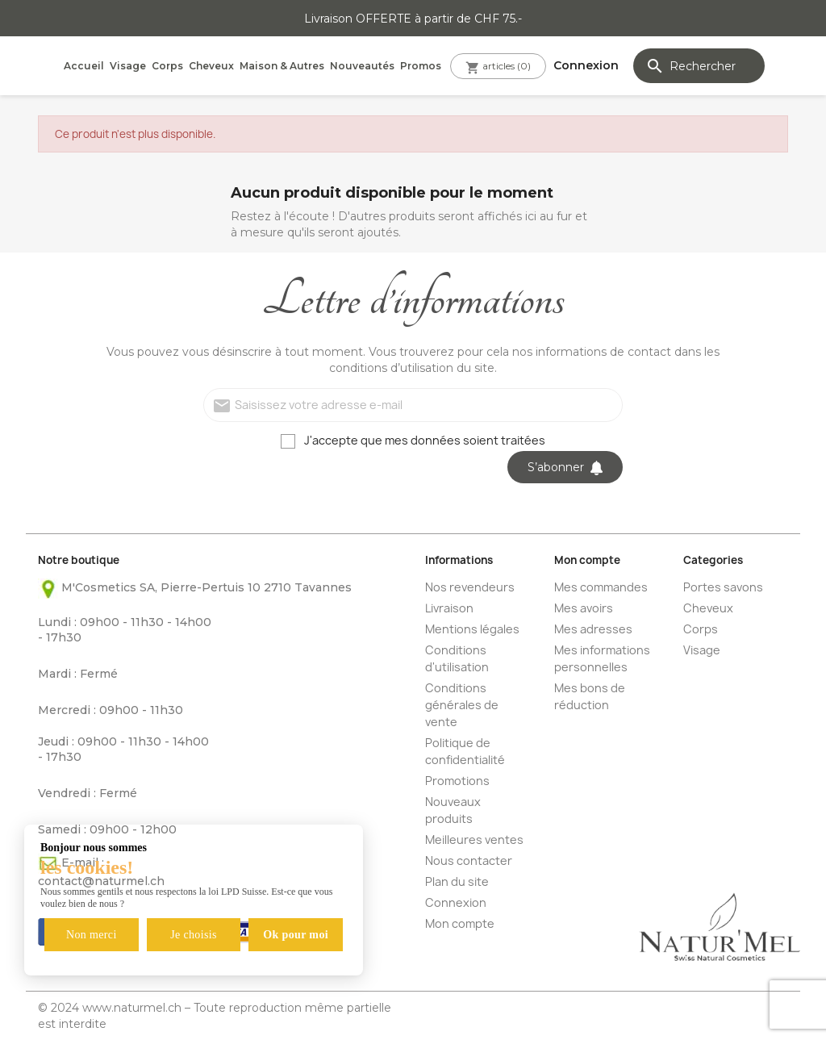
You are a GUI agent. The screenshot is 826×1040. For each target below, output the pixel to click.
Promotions (457, 780)
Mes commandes (601, 587)
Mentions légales (472, 629)
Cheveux (211, 66)
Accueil (84, 66)
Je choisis (193, 935)
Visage (128, 66)
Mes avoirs (583, 608)
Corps (167, 66)
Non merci (91, 935)
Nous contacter (468, 860)
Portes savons (723, 587)
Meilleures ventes (474, 839)
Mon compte (459, 923)
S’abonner (565, 467)
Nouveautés (362, 66)
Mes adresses (593, 629)
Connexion (455, 902)
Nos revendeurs (470, 587)
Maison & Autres (282, 66)
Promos (420, 66)
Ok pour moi (295, 935)
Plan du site (457, 881)
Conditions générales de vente (462, 704)
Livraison (449, 608)
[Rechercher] (699, 65)
